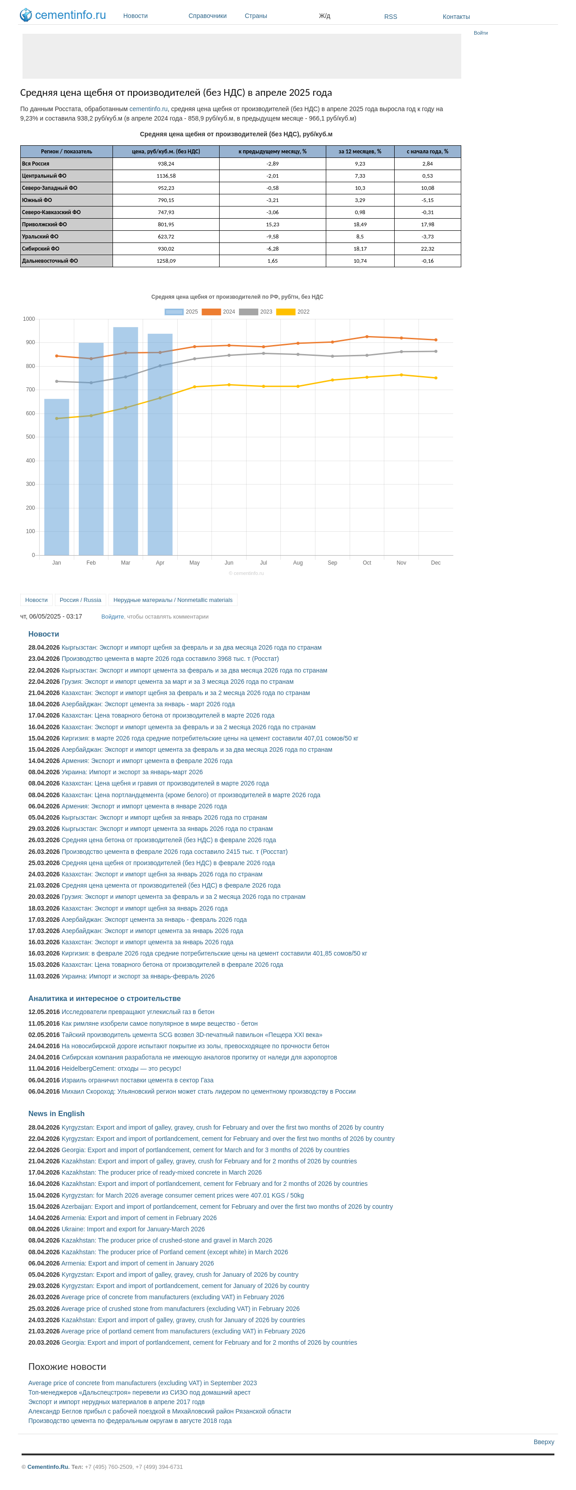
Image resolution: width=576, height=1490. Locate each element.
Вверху (544, 1441)
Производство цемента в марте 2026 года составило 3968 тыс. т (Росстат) (170, 658)
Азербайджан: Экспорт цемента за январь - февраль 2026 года (154, 919)
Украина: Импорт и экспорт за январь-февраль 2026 (138, 976)
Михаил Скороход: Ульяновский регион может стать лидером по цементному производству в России (209, 1091)
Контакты (456, 16)
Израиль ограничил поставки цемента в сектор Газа (138, 1080)
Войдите (112, 616)
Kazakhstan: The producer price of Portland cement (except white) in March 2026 (175, 1252)
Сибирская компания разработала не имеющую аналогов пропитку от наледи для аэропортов (199, 1057)
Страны (280, 16)
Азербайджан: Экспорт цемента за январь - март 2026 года (148, 704)
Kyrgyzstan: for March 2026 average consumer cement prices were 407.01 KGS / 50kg (183, 1195)
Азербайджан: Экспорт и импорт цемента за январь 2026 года (152, 930)
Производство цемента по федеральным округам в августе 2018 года (130, 1420)
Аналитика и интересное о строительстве (104, 998)
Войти (481, 33)
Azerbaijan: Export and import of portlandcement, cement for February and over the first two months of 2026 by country (227, 1206)
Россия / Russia (80, 600)
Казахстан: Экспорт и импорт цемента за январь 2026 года (148, 942)
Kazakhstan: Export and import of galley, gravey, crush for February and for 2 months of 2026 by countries (209, 1161)
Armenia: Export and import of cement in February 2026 (139, 1217)
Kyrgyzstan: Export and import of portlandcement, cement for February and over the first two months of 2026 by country (228, 1138)
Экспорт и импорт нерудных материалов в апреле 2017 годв (116, 1401)
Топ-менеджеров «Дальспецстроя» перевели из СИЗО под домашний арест (139, 1392)
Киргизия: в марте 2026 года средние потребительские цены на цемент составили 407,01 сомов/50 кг (210, 738)
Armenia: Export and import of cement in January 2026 (137, 1263)
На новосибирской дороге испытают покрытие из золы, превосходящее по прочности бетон (195, 1046)
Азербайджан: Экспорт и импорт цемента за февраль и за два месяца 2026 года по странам (197, 749)
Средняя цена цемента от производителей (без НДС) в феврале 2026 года (171, 885)
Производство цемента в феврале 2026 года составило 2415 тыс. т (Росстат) (175, 851)
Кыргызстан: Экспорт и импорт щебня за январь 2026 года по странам (164, 817)
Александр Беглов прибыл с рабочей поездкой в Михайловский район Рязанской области (159, 1411)
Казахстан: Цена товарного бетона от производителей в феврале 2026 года (172, 964)
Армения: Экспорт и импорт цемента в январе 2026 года (144, 806)
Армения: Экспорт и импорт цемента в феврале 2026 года (147, 760)
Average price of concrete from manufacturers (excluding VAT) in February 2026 (172, 1297)
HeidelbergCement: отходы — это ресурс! (121, 1068)
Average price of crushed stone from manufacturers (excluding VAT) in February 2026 (180, 1308)
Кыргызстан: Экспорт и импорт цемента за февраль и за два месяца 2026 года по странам (194, 670)
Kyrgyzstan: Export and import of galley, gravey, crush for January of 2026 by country (180, 1274)
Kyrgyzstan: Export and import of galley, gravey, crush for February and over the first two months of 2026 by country (223, 1127)
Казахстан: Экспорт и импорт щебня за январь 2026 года (145, 908)
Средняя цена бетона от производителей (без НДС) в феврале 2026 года (169, 840)
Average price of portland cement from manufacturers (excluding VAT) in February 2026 (183, 1331)
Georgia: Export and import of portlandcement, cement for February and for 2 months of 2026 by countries (209, 1342)
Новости (153, 16)
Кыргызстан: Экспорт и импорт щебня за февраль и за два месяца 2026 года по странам (192, 647)
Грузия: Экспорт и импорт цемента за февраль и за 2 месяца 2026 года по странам (184, 896)
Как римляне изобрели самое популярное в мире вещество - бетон (160, 1023)
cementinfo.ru (149, 108)
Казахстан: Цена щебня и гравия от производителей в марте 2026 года (165, 783)
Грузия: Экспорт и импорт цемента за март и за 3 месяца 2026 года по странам (178, 681)
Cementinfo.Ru (47, 1466)
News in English (56, 1113)
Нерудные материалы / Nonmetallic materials (173, 600)
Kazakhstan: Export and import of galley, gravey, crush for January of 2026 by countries (183, 1320)
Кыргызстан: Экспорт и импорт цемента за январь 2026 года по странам (167, 828)
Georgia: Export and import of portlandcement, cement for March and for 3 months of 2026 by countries (206, 1149)
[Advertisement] (242, 56)
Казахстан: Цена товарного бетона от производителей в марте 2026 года (168, 715)
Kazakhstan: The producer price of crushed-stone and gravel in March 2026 (167, 1240)
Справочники (214, 16)
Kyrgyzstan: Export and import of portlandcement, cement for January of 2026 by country (185, 1285)
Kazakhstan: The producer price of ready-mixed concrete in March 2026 (162, 1172)
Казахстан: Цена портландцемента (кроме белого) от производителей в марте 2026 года (191, 795)
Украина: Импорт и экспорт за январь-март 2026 (132, 772)
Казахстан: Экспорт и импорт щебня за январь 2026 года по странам (162, 874)
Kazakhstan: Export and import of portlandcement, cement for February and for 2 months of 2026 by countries (215, 1183)
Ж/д (324, 16)
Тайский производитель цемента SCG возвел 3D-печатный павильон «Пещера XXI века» (192, 1034)
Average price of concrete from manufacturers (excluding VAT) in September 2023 (142, 1383)
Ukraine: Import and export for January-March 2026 (133, 1229)
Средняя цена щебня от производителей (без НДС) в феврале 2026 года (168, 862)
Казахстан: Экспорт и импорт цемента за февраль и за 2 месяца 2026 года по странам (188, 727)
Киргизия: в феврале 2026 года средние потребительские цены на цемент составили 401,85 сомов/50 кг (214, 953)
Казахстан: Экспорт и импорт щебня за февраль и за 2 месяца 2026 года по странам (186, 692)
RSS (390, 16)
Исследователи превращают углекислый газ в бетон (138, 1011)
